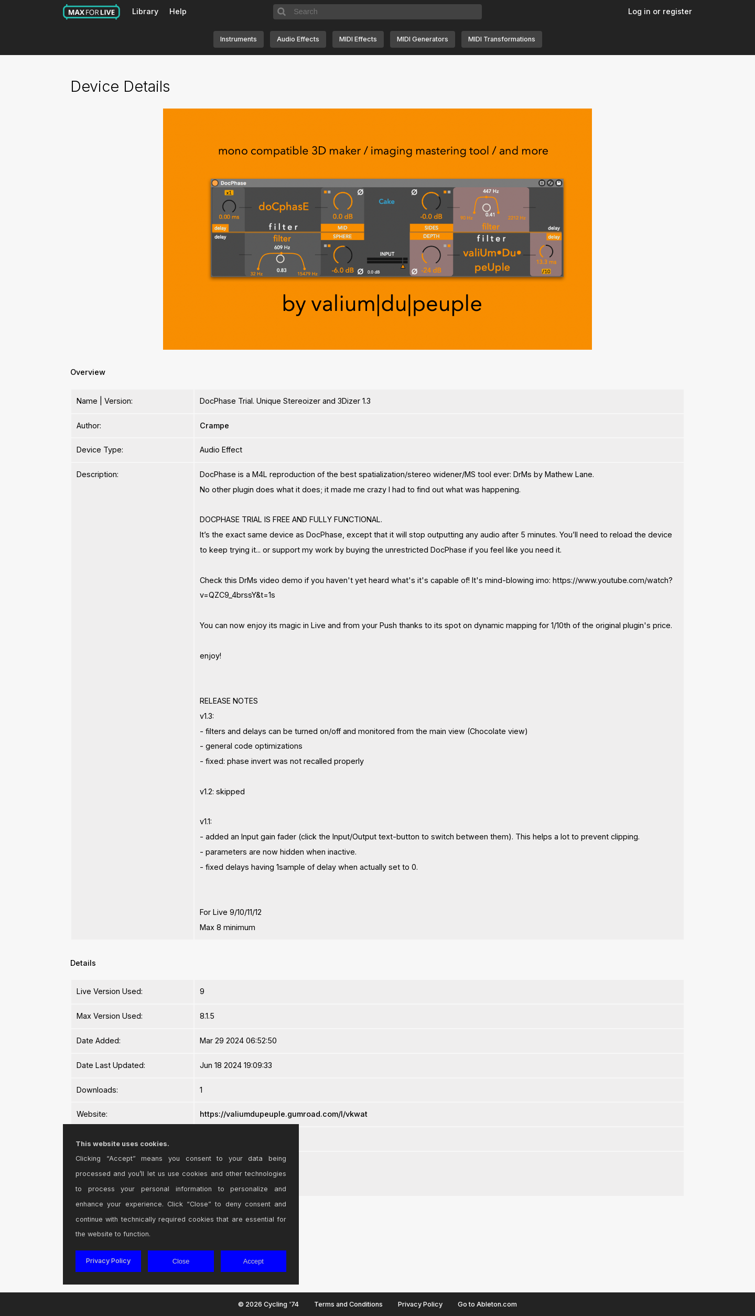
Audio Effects (298, 39)
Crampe (214, 425)
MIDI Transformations (501, 39)
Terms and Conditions (348, 1304)
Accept (253, 1261)
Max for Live (92, 12)
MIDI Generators (422, 39)
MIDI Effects (358, 39)
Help (178, 11)
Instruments (238, 39)
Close (181, 1261)
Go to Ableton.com (487, 1304)
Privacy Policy (420, 1304)
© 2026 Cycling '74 (268, 1304)
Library (145, 11)
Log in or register (660, 11)
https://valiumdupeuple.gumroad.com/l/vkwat (284, 1113)
